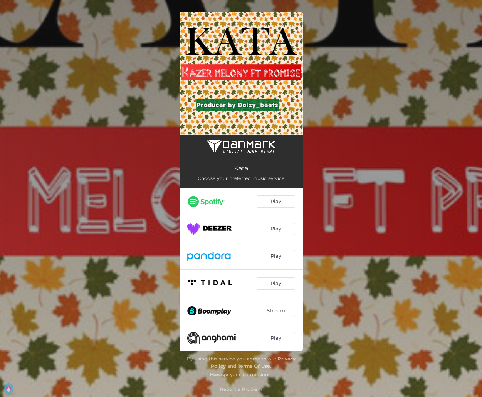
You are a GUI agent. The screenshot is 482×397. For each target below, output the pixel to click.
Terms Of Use (254, 366)
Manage (219, 374)
